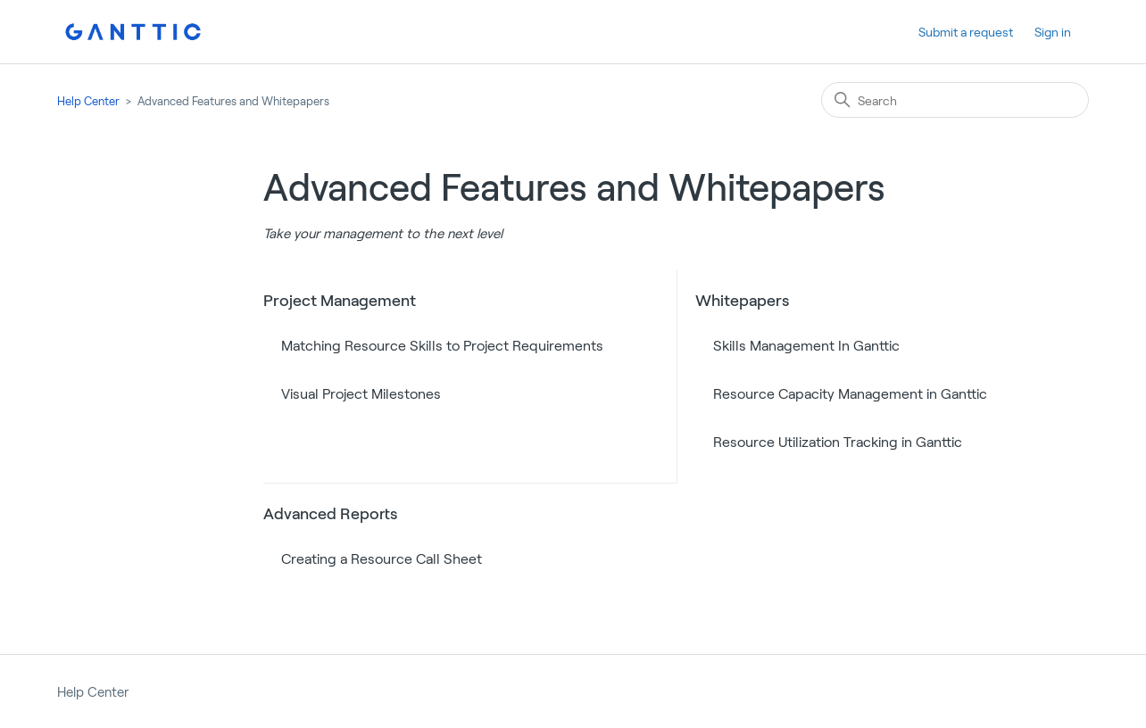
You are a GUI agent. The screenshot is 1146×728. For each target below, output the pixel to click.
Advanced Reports (330, 513)
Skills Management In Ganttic (806, 344)
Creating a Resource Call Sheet (381, 558)
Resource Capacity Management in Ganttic (850, 393)
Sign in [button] (1052, 31)
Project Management (339, 300)
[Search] (955, 100)
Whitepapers (742, 300)
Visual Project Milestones (361, 393)
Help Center (88, 101)
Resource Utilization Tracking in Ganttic (837, 441)
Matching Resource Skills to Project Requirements (442, 344)
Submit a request (965, 31)
